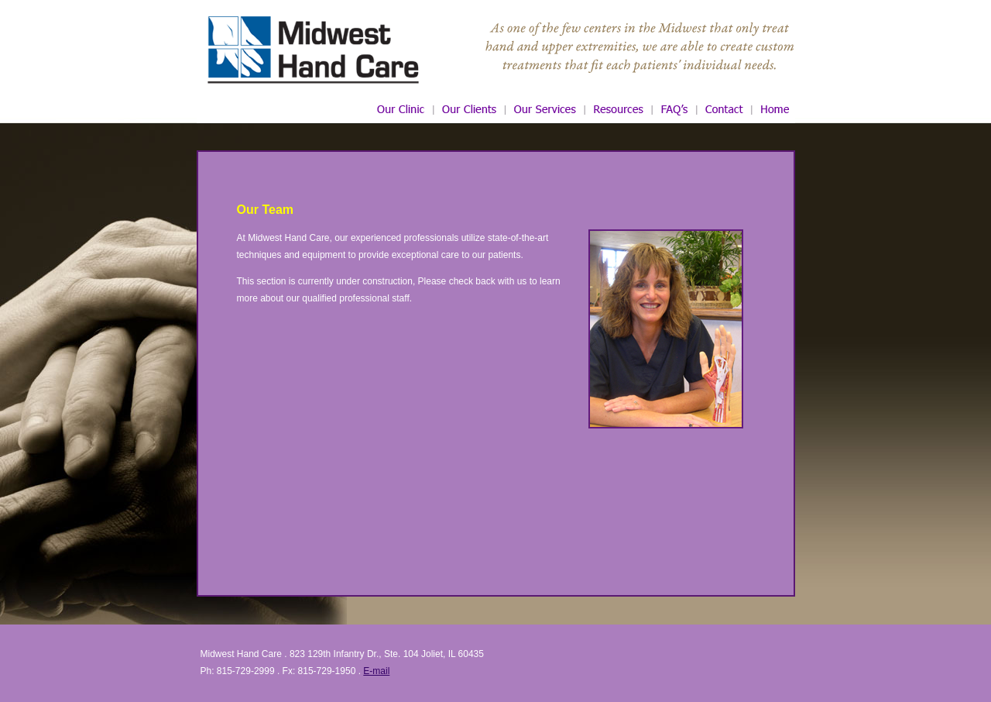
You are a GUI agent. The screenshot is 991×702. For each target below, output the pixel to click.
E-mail (376, 671)
